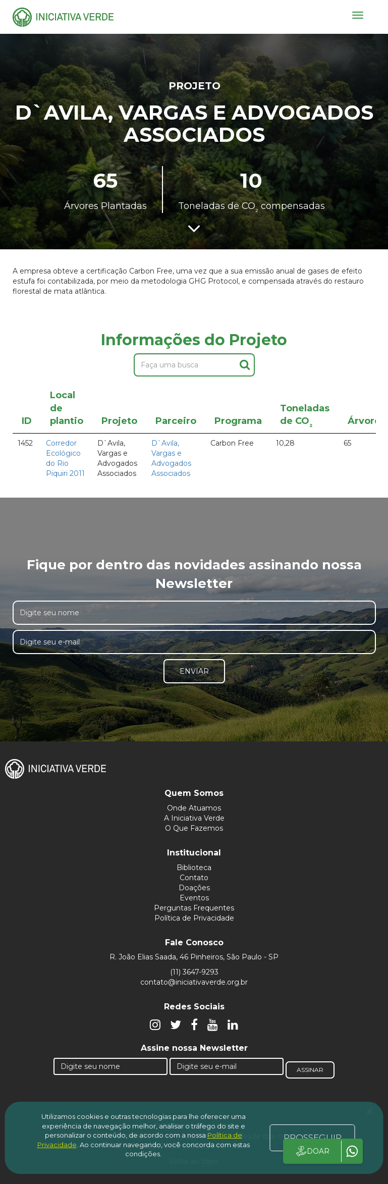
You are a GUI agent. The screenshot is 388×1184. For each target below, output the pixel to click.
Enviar (194, 671)
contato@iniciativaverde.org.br (194, 982)
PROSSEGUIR (313, 1138)
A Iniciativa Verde (194, 818)
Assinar (310, 1069)
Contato (194, 877)
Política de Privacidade (194, 918)
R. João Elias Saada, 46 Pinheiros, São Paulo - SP (194, 956)
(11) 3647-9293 (194, 972)
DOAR (312, 1151)
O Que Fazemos (194, 828)
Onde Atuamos (194, 808)
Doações (194, 887)
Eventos (194, 897)
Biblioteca (194, 867)
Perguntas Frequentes (194, 907)
